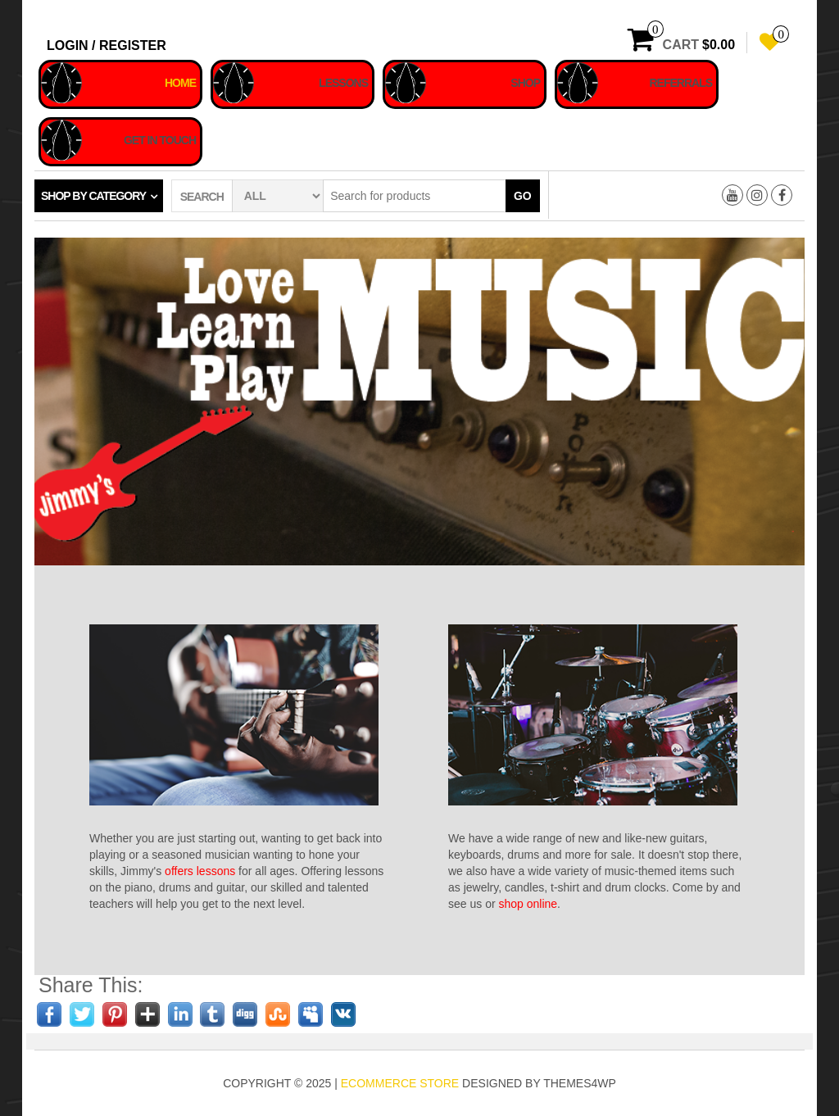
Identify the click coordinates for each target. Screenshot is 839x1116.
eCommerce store (400, 1083)
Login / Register (106, 45)
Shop (525, 82)
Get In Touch (160, 140)
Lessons (343, 82)
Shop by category (93, 195)
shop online (527, 903)
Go (523, 195)
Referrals (680, 82)
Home (180, 82)
